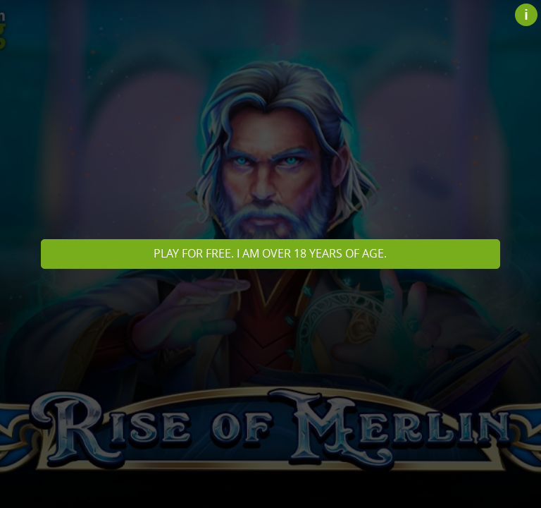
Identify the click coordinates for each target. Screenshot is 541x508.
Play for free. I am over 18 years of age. (270, 253)
